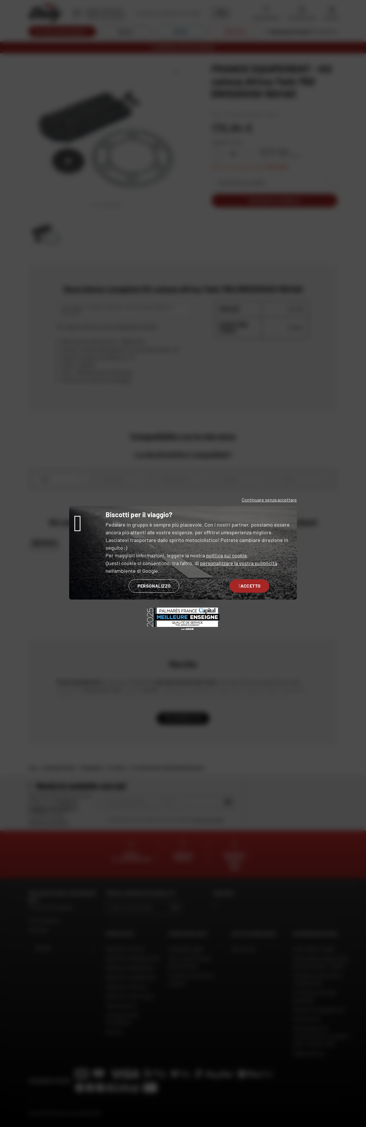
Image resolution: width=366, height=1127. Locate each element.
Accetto (249, 585)
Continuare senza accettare (269, 499)
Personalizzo (154, 585)
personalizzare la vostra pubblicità (238, 563)
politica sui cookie (226, 555)
